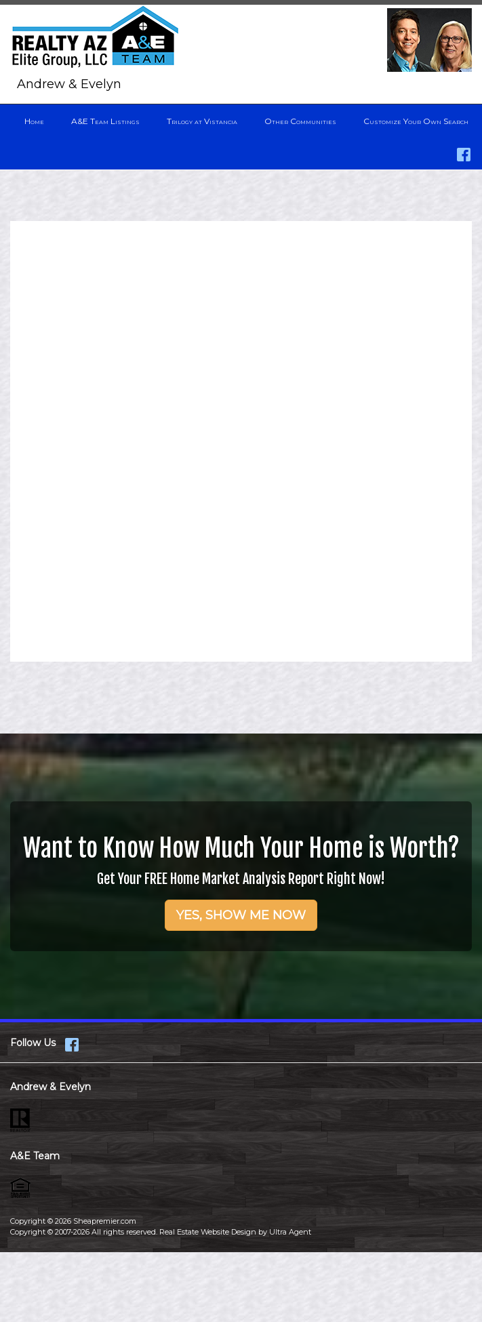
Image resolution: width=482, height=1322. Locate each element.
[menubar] (241, 121)
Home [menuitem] (34, 121)
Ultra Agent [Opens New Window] (290, 1232)
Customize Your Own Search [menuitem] (415, 121)
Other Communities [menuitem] (300, 121)
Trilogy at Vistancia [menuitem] (202, 121)
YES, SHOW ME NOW (241, 915)
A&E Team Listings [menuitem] (105, 121)
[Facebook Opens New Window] (464, 151)
